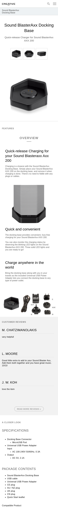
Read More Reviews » (29, 409)
